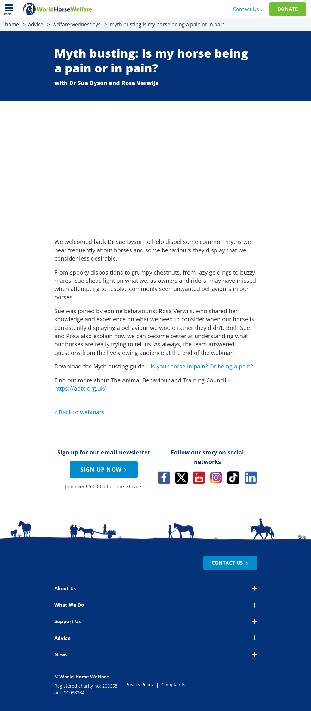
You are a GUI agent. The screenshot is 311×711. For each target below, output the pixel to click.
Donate (287, 8)
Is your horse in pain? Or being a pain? (202, 366)
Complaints (173, 685)
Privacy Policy (139, 685)
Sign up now (104, 469)
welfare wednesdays (77, 24)
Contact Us (248, 9)
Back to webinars (78, 412)
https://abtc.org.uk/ (80, 388)
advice (35, 24)
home (12, 24)
